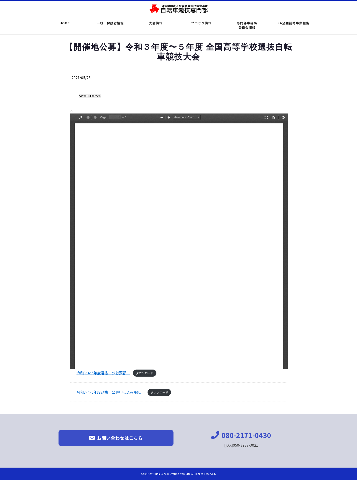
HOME (65, 23)
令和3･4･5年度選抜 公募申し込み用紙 (110, 392)
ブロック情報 (201, 23)
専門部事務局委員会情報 (247, 25)
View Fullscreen (90, 96)
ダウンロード (145, 373)
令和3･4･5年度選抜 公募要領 (103, 372)
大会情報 (156, 23)
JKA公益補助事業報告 (292, 23)
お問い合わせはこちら (116, 440)
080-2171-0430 (241, 438)
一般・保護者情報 (110, 23)
